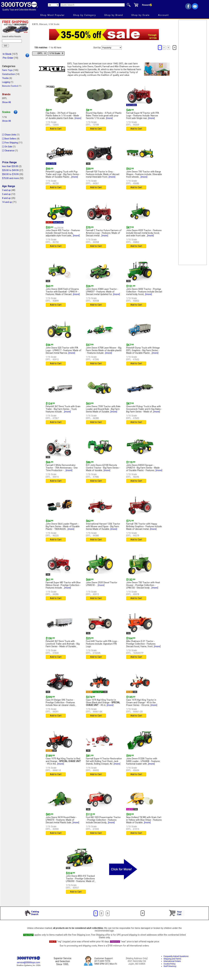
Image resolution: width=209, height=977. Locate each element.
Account (163, 15)
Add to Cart (55, 128)
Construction (8, 74)
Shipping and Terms (172, 959)
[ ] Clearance (8, 150)
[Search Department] (53, 5)
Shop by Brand (113, 15)
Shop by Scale (140, 15)
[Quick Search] (92, 5)
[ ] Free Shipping (10, 142)
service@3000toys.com (28, 962)
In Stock (7, 54)
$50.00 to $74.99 (10, 174)
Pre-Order (8, 57)
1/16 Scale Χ (56, 53)
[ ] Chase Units (9, 134)
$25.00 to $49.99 (10, 170)
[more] (78, 118)
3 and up (6, 190)
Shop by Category (84, 15)
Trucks (5, 78)
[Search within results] (12, 41)
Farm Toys (7, 70)
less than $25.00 (10, 166)
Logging (6, 82)
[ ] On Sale (7, 146)
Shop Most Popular (52, 15)
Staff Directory (170, 966)
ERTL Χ (42, 53)
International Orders (172, 961)
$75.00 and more (10, 178)
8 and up (6, 198)
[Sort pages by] (111, 47)
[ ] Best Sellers (9, 138)
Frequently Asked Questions (176, 956)
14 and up (7, 202)
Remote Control (10, 86)
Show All (6, 102)
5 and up (6, 194)
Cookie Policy (169, 964)
